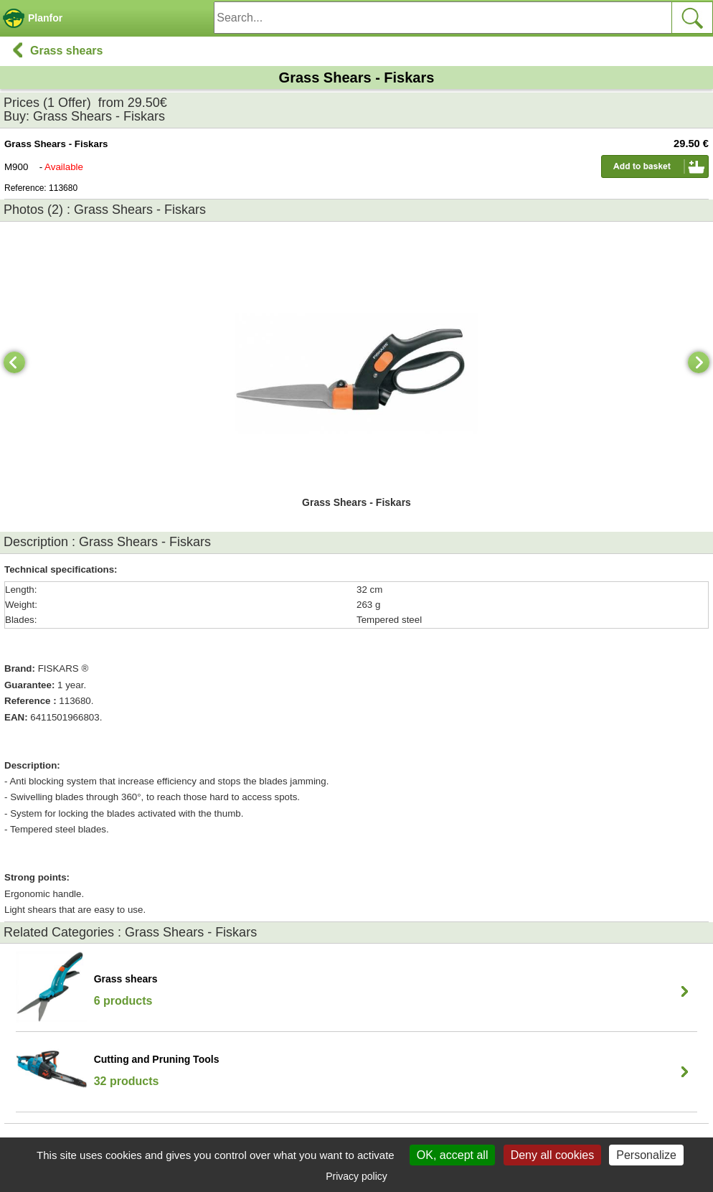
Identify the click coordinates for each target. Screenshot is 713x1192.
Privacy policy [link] (356, 1176)
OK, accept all (452, 1155)
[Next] (698, 362)
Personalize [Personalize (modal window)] (646, 1155)
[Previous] (14, 362)
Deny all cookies (553, 1155)
